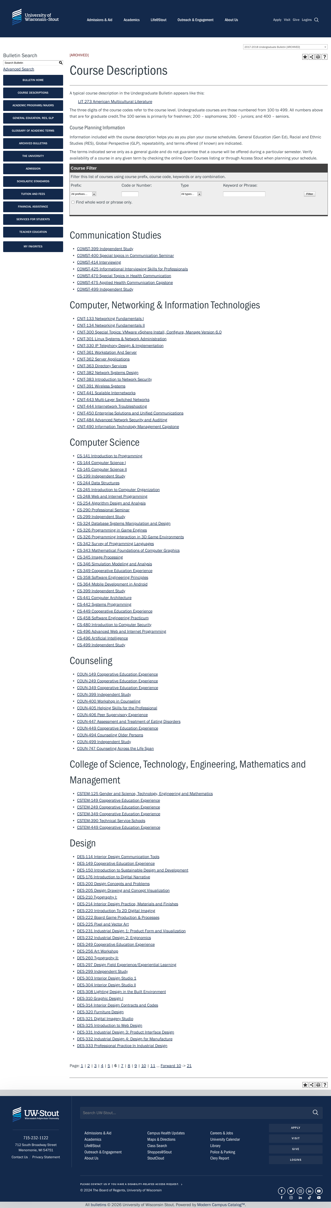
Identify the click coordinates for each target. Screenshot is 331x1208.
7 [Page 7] (122, 1065)
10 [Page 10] (143, 1065)
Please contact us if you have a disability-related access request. (129, 1184)
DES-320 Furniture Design (100, 1012)
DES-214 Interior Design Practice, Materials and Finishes (127, 904)
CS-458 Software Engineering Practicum (113, 617)
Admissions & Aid (99, 20)
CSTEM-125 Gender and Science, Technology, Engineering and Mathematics (145, 793)
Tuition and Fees (33, 194)
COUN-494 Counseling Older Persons (110, 735)
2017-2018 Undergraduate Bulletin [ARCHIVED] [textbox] (272, 47)
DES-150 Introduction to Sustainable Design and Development (132, 870)
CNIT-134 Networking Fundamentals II (111, 325)
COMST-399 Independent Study (105, 248)
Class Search (157, 1145)
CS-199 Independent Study (101, 476)
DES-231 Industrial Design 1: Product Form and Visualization (131, 931)
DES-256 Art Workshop (97, 951)
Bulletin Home (33, 80)
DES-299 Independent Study (102, 971)
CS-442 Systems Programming (104, 604)
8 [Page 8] (129, 1065)
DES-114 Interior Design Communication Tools (118, 856)
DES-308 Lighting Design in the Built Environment (121, 991)
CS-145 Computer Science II (102, 469)
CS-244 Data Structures (98, 483)
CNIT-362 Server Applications (103, 359)
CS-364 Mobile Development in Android (112, 584)
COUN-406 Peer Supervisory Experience (112, 714)
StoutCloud (155, 1158)
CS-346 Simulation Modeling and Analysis (114, 563)
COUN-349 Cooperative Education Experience (117, 687)
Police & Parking (222, 1152)
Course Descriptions (33, 92)
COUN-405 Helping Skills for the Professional (117, 708)
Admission (33, 168)
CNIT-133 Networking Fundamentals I (110, 318)
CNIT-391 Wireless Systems (101, 386)
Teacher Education (33, 232)
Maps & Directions (161, 1139)
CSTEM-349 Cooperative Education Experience (118, 813)
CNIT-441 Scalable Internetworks (106, 392)
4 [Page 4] (102, 1065)
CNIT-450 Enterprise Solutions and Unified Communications (130, 413)
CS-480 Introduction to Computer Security (114, 624)
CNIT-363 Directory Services (102, 365)
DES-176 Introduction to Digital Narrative (113, 877)
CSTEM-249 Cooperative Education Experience (118, 807)
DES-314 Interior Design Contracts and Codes (117, 1005)
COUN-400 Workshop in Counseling (108, 701)
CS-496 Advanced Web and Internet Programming (121, 631)
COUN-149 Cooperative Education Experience (117, 674)
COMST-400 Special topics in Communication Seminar (125, 255)
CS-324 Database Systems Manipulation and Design (124, 523)
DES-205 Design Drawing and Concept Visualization (123, 890)
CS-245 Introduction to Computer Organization (118, 489)
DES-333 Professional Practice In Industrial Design (122, 1045)
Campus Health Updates (166, 1133)
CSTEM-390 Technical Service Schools (111, 820)
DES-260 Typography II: (98, 958)
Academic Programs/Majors (33, 105)
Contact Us (20, 1157)
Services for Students (33, 219)
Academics (132, 20)
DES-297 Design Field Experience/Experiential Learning (126, 964)
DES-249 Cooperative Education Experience (116, 944)
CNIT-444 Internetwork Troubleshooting (112, 406)
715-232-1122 (35, 1138)
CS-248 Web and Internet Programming (112, 496)
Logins (307, 20)
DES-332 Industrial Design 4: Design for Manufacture (124, 1039)
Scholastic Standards (33, 181)
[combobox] (285, 46)
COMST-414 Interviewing (99, 262)
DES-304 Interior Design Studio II (106, 985)
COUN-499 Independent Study (104, 741)
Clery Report (219, 1158)
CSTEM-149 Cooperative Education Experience (118, 800)
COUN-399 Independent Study (104, 694)
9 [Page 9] (135, 1065)
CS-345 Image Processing (100, 557)
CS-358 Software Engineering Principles (112, 577)
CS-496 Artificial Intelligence (102, 638)
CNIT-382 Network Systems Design (107, 372)
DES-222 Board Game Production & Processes (118, 917)
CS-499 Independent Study (101, 644)
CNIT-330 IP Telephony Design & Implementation (120, 345)
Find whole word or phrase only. (104, 202)
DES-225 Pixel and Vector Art (103, 924)
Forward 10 (171, 1065)
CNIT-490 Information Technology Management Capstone (128, 426)
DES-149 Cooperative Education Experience (116, 863)
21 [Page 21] (189, 1065)
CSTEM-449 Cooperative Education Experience (118, 827)
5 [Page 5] (109, 1065)
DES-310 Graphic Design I (100, 998)
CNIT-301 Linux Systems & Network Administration (122, 338)
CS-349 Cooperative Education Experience (114, 570)
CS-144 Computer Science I (101, 462)
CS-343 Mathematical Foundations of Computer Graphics (128, 550)
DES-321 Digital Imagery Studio (105, 1018)
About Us (231, 20)
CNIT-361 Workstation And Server (107, 352)
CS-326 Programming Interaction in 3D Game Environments (130, 536)
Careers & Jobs (221, 1133)
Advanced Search (18, 69)
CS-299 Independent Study (101, 516)
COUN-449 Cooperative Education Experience (117, 728)
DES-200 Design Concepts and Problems (113, 883)
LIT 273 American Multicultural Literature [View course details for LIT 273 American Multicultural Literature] (115, 101)
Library (215, 1145)
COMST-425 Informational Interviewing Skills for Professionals (132, 269)
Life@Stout (158, 20)
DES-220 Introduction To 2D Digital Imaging (116, 910)
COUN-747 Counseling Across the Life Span (115, 748)
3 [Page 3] (95, 1065)
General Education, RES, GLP (33, 118)
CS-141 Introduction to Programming (109, 456)
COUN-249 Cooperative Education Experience (117, 681)
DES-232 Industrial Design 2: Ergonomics (114, 937)
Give (296, 20)
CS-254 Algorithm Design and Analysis (111, 503)
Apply (277, 20)
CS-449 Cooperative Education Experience (114, 611)
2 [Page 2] (88, 1065)
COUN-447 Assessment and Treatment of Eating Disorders (128, 721)
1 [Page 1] (82, 1065)
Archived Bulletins (33, 143)
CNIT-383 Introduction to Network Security (114, 379)
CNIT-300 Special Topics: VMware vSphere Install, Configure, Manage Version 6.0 (149, 332)
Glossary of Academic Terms (33, 130)
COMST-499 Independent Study (105, 289)
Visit (287, 20)
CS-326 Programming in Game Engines (112, 530)
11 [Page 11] (152, 1065)
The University (33, 156)
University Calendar (225, 1139)
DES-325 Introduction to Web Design (109, 1025)
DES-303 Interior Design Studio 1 (106, 978)
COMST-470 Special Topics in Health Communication (124, 275)
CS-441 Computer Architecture (104, 597)
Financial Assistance (33, 206)
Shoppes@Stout (159, 1152)
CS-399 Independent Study (101, 590)
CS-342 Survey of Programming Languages (115, 543)
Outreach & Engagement (195, 20)
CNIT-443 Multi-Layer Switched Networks (113, 399)
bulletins (98, 1204)
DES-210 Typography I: (97, 897)
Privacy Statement (46, 1157)
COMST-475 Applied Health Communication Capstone (125, 282)
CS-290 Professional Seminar (103, 509)
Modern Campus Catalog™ (221, 1204)
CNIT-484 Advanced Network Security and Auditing (122, 419)
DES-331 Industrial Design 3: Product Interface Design (125, 1032)
